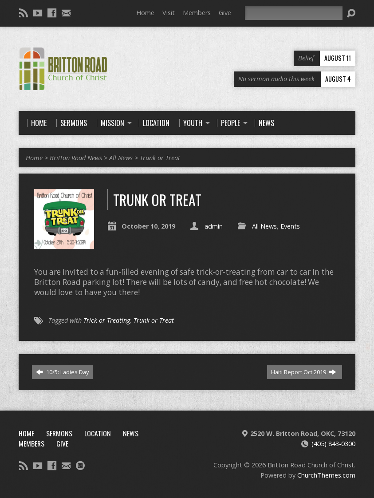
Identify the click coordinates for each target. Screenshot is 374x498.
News (130, 433)
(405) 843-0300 (333, 443)
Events (290, 226)
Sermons (59, 433)
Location (97, 433)
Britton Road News (76, 158)
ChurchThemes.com (326, 475)
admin (214, 226)
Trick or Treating (106, 320)
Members (197, 12)
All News (121, 158)
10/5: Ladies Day (62, 372)
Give (225, 12)
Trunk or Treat (160, 158)
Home (145, 12)
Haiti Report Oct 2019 (303, 372)
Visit (168, 12)
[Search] (294, 13)
